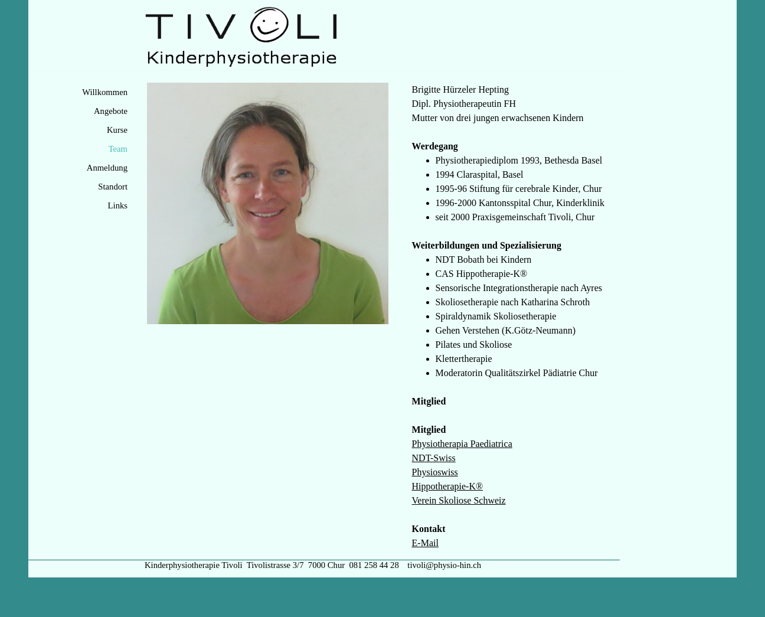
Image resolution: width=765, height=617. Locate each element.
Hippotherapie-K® (447, 486)
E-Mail (425, 543)
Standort (113, 186)
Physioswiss (435, 472)
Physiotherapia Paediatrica (462, 444)
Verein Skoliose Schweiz (459, 500)
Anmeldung (107, 167)
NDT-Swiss (434, 458)
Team (118, 149)
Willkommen (105, 92)
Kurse (117, 130)
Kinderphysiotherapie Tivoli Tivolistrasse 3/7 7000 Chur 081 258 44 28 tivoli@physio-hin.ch (313, 565)
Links (118, 205)
